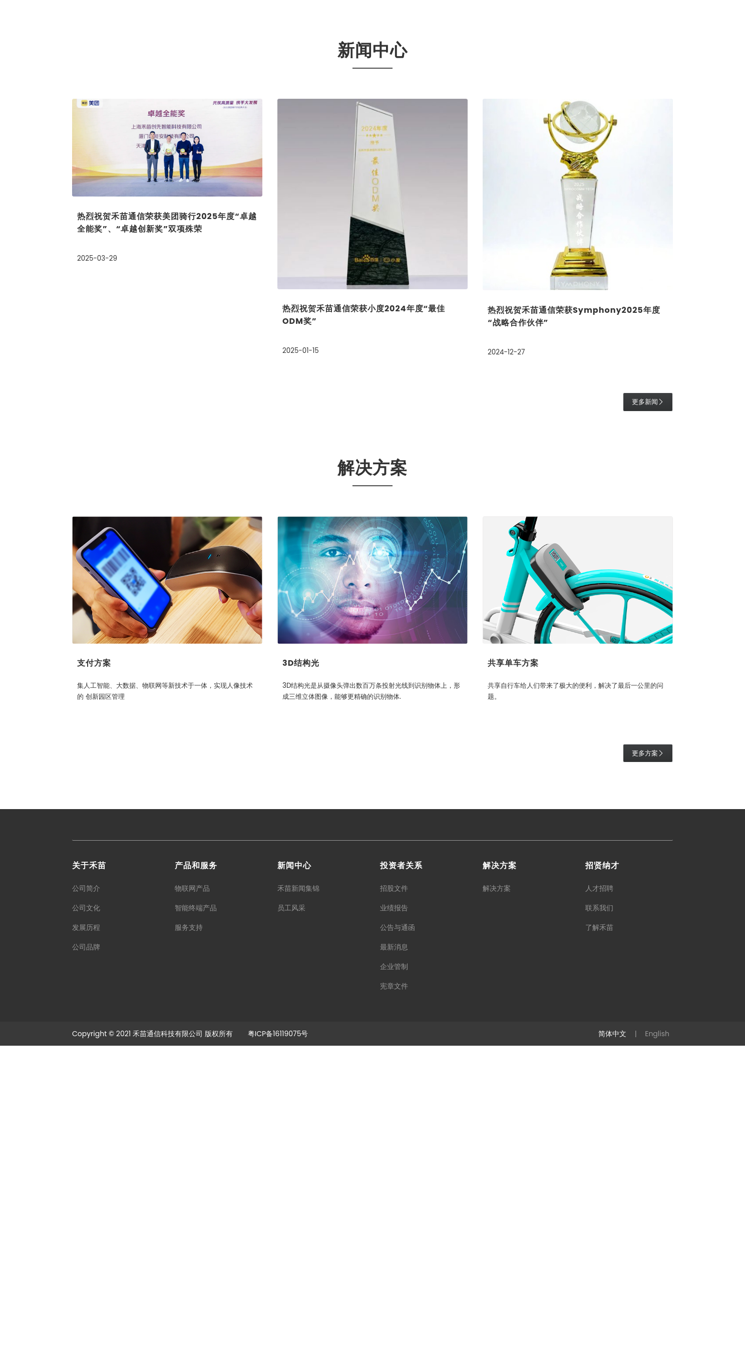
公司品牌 (86, 1257)
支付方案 (94, 974)
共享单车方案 (513, 974)
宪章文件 (394, 1296)
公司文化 (86, 1218)
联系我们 (599, 1218)
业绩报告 (394, 1218)
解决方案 (497, 1199)
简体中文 (612, 1344)
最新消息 (394, 1257)
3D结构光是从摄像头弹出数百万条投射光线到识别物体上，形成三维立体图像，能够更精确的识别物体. (367, 1001)
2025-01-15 (301, 661)
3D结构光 (300, 974)
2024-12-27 (507, 663)
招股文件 (394, 1199)
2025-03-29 (98, 569)
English (657, 1344)
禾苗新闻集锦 (298, 1199)
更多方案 (648, 1063)
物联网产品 (192, 1199)
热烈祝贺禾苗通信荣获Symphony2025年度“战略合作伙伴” (574, 627)
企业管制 (394, 1277)
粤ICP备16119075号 (278, 1344)
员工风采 (291, 1218)
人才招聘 (599, 1199)
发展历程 (86, 1238)
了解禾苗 (599, 1238)
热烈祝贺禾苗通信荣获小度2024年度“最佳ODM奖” (363, 626)
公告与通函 (397, 1238)
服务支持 (189, 1238)
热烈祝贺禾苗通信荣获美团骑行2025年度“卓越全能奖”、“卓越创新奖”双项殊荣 (167, 533)
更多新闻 (648, 712)
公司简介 (86, 1199)
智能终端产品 (196, 1218)
